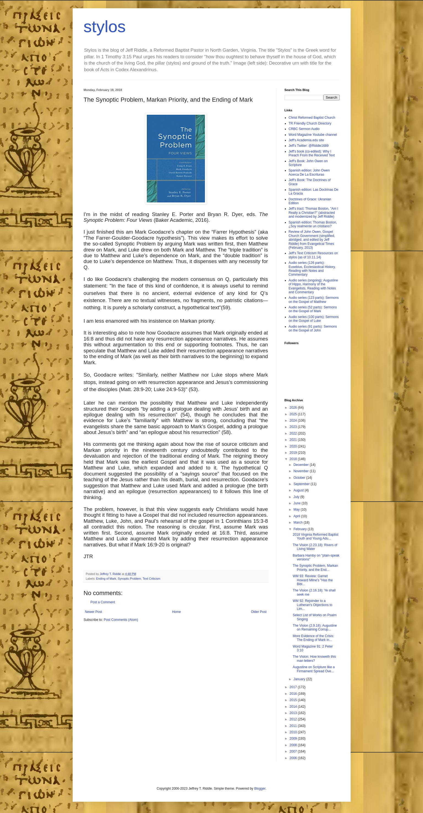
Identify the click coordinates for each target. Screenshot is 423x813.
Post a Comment (103, 602)
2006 (294, 758)
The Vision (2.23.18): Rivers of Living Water (315, 547)
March (298, 522)
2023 (294, 427)
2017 (294, 687)
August (299, 490)
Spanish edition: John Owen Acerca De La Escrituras (309, 172)
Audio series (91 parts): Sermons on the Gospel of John (313, 328)
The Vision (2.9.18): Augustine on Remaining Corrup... (315, 627)
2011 (294, 726)
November (301, 471)
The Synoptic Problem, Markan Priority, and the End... (315, 567)
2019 (294, 453)
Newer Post (93, 612)
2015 (294, 700)
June (297, 503)
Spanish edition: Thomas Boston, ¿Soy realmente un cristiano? (313, 224)
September (301, 484)
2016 (294, 694)
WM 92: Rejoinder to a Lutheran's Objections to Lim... (312, 605)
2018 (294, 459)
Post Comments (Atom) (121, 620)
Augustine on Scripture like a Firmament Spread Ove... (314, 669)
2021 (294, 440)
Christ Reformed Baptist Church (312, 118)
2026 (294, 408)
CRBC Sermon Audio (304, 129)
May (297, 509)
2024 (294, 420)
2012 (294, 719)
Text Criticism (151, 578)
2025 (294, 414)
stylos (105, 26)
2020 (294, 446)
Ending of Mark (106, 578)
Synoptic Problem (129, 578)
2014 (294, 707)
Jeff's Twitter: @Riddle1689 (309, 146)
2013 (294, 713)
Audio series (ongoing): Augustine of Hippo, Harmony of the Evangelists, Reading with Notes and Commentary (313, 286)
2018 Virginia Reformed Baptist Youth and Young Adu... (315, 536)
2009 (294, 738)
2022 (294, 433)
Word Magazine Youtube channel (313, 135)
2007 (294, 751)
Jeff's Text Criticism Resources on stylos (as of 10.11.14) (313, 255)
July (296, 497)
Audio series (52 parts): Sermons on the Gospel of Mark (313, 309)
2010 (294, 732)
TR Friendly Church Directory (310, 123)
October (299, 478)
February (300, 529)
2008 (294, 745)
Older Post (259, 612)
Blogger (260, 788)
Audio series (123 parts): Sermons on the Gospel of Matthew (314, 299)
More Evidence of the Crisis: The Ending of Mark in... (313, 638)
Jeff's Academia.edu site (306, 140)
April (297, 516)
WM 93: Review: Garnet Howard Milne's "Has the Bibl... (313, 580)
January (299, 679)
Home (176, 612)
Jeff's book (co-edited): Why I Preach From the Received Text (312, 153)
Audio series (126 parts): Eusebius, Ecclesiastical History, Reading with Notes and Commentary (312, 268)
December (301, 465)
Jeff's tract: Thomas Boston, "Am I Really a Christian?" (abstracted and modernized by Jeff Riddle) (313, 213)
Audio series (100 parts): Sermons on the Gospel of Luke (314, 319)
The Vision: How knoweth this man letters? (314, 658)
